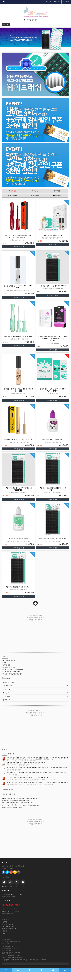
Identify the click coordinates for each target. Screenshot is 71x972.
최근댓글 (12, 794)
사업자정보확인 (6, 950)
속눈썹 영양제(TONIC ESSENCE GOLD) (18, 439)
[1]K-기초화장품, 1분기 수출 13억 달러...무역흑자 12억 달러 (19, 798)
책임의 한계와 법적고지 (9, 928)
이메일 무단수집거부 (8, 926)
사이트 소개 (5, 919)
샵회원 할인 (6, 665)
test (4, 662)
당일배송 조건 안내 (8, 667)
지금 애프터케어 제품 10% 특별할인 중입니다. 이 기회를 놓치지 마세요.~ (28, 777)
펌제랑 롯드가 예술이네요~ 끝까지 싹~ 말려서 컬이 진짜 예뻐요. (26, 763)
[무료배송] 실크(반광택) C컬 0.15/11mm (18, 587)
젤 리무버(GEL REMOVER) (18, 538)
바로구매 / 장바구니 (18, 247)
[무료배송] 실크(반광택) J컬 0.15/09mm (52, 538)
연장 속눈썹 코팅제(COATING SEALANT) (18, 336)
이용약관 (4, 922)
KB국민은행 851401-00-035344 (11, 894)
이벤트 (6, 693)
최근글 (5, 794)
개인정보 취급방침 (7, 924)
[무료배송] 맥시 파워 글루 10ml (52, 439)
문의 (14, 754)
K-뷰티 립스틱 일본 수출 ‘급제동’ (12, 807)
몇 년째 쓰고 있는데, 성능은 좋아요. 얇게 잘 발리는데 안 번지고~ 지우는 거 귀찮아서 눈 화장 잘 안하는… (38, 782)
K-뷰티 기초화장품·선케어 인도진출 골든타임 (16, 800)
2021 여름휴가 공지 (8, 660)
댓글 (4, 754)
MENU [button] (6, 24)
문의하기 (4, 933)
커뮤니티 (6, 700)
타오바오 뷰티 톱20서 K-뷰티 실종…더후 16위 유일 (17, 803)
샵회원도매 (7, 686)
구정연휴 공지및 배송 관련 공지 (12, 674)
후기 (9, 754)
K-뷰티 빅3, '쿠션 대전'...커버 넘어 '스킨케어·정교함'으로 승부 (20, 805)
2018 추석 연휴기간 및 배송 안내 (12, 669)
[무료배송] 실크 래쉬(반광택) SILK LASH (52, 286)
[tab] (35, 682)
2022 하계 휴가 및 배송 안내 (11, 671)
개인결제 (6, 696)
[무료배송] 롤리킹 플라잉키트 (52, 235)
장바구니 (6, 689)
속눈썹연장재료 (8, 682)
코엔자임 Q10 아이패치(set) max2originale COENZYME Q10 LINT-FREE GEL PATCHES (52, 338)
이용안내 (4, 931)
